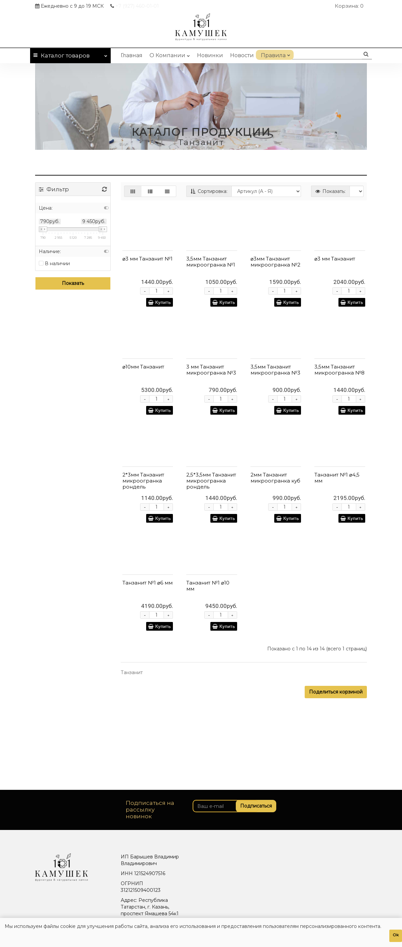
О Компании (169, 54)
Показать (73, 283)
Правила (274, 54)
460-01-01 (137, 6)
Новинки (210, 55)
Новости (242, 55)
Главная (131, 55)
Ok (396, 934)
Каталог (70, 54)
